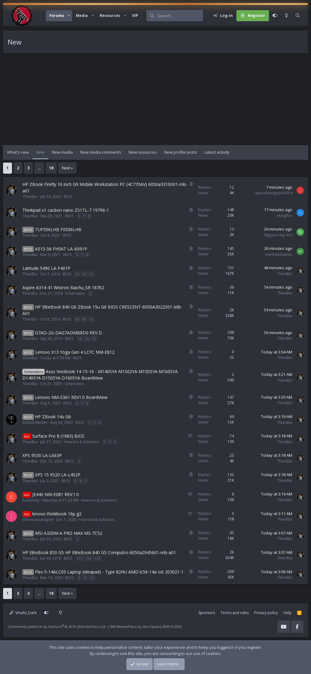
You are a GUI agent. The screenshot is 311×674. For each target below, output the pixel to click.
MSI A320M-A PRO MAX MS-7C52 (68, 533)
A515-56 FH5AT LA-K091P (61, 249)
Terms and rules (234, 612)
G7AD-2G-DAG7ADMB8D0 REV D (68, 333)
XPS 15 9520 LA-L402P (57, 475)
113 (79, 558)
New (40, 152)
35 (77, 274)
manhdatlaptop (278, 254)
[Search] (180, 15)
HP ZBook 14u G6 (53, 417)
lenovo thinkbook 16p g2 (56, 514)
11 (92, 577)
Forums (56, 15)
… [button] (39, 168)
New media (62, 152)
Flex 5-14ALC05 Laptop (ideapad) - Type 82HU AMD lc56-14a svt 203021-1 (109, 572)
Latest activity (217, 152)
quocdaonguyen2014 (273, 192)
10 (51, 168)
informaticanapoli (37, 519)
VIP (135, 15)
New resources (143, 152)
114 (88, 558)
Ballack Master (35, 422)
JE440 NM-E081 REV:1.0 (55, 494)
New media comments (100, 152)
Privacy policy (266, 612)
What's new (18, 152)
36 (84, 274)
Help (287, 612)
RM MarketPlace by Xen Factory (146, 626)
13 (80, 338)
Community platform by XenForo (57, 626)
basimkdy (30, 500)
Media (82, 15)
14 (87, 338)
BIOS (68, 196)
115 (97, 558)
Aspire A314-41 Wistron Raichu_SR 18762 (63, 287)
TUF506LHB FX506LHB (58, 229)
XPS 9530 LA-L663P (42, 455)
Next (66, 168)
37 (91, 274)
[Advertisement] (155, 102)
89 (77, 319)
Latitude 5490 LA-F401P (46, 268)
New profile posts (180, 152)
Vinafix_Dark (23, 612)
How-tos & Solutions (81, 441)
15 (94, 338)
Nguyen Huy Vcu (278, 235)
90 (84, 319)
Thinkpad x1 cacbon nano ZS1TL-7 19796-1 (65, 210)
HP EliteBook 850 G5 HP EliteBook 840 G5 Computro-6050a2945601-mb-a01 (99, 552)
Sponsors (206, 612)
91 (91, 319)
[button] (68, 15)
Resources (110, 15)
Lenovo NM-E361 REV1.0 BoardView (71, 397)
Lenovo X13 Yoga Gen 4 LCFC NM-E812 (75, 352)
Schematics (75, 293)
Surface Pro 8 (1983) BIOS (58, 436)
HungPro (284, 215)
